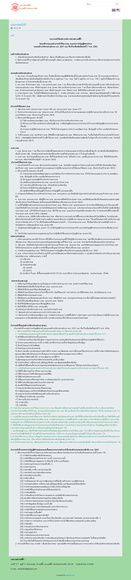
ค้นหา (117, 4)
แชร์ (12, 36)
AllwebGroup (70, 575)
